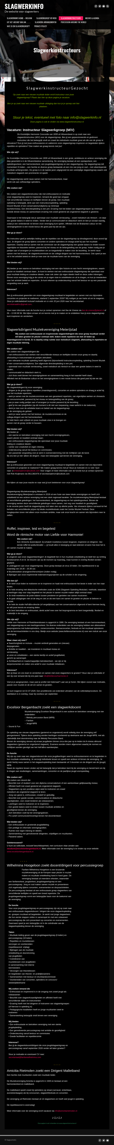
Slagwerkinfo (26, 6)
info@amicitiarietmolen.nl (66, 1111)
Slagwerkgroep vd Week (46, 18)
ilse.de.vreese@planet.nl (93, 310)
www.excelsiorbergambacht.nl (20, 852)
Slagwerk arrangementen (45, 22)
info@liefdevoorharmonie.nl (56, 676)
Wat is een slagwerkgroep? (18, 26)
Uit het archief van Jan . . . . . (18, 22)
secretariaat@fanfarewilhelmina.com (25, 1057)
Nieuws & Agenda (92, 18)
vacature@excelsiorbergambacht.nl (24, 848)
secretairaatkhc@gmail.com (19, 304)
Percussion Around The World (73, 22)
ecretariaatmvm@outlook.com (26, 471)
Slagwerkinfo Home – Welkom (19, 18)
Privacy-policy (40, 26)
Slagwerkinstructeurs (71, 18)
